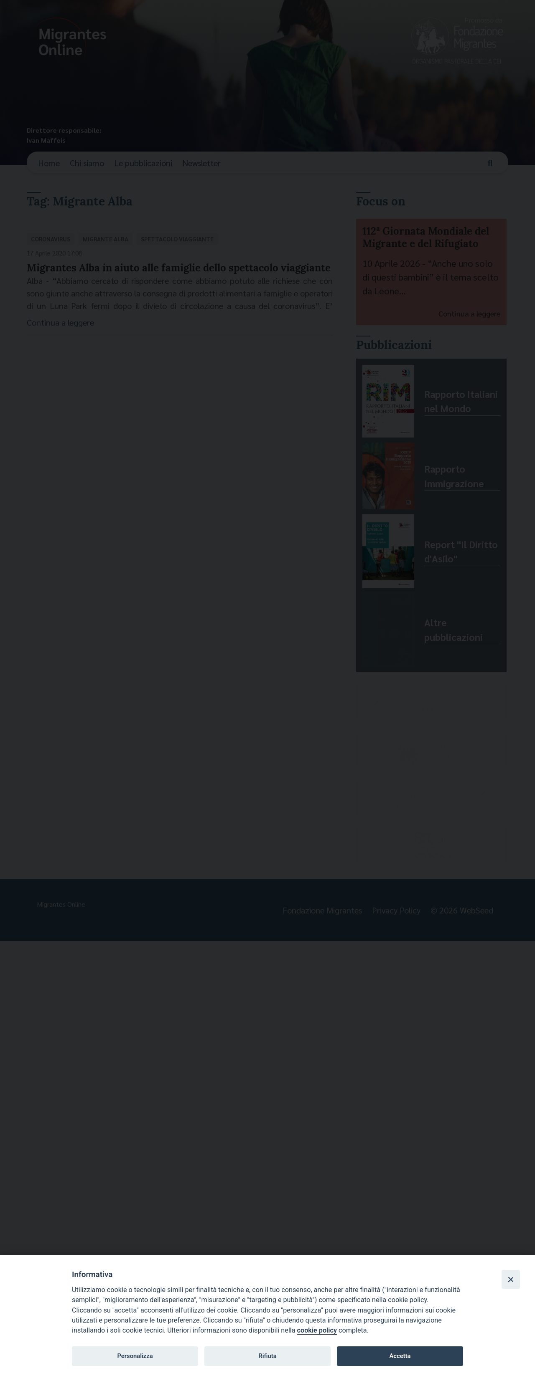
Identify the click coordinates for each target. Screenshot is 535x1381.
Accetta (399, 1356)
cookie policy (317, 1330)
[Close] (511, 1279)
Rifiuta (267, 1356)
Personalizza (135, 1356)
